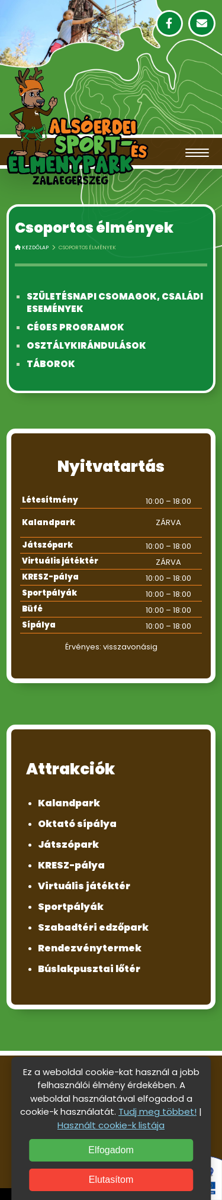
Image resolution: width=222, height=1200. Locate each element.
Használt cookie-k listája (111, 1125)
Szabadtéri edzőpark (93, 927)
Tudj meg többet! (157, 1111)
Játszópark (68, 844)
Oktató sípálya (77, 824)
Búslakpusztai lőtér (89, 969)
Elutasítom (111, 1180)
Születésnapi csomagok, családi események (115, 302)
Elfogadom (111, 1150)
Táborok (51, 364)
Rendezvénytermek (89, 948)
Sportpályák (71, 906)
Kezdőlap (32, 247)
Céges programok (75, 327)
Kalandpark (69, 803)
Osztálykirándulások (86, 345)
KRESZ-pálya (71, 865)
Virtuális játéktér (84, 886)
